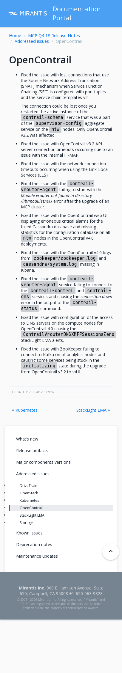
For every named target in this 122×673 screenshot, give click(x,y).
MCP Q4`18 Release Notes (54, 35)
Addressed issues (32, 41)
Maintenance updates (37, 556)
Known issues (29, 533)
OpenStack (29, 493)
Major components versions (43, 462)
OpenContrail (31, 507)
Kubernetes (25, 410)
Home (15, 35)
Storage (26, 522)
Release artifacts (32, 450)
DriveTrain (28, 485)
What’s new (27, 439)
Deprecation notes (34, 544)
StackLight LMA (93, 410)
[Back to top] (110, 551)
